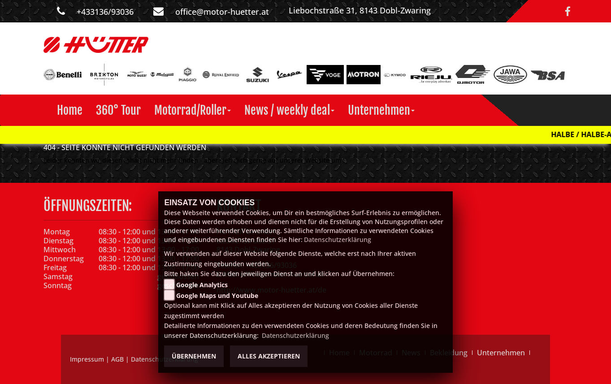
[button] (192, 110)
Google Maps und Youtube (217, 295)
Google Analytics (202, 284)
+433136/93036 (105, 11)
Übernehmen (194, 356)
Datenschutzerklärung (337, 239)
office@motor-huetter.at (222, 11)
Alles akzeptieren (269, 356)
